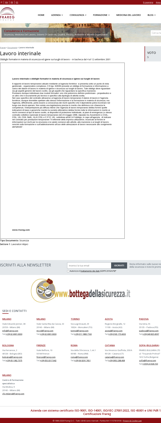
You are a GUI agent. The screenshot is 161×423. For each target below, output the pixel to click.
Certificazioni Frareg (97, 413)
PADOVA (144, 318)
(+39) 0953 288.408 (116, 360)
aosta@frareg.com (113, 330)
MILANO (6, 318)
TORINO (75, 318)
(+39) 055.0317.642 (48, 360)
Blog (150, 15)
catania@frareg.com (114, 356)
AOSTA (109, 318)
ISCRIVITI (119, 265)
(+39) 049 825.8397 (150, 333)
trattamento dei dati (90, 270)
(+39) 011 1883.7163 (83, 333)
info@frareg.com (10, 330)
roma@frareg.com (79, 356)
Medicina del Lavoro (128, 15)
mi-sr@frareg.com (45, 330)
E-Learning (148, 2)
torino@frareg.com (79, 330)
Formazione (100, 15)
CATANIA (110, 344)
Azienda (56, 15)
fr (12, 2)
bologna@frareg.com (12, 356)
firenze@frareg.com (46, 356)
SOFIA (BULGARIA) (149, 344)
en (6, 2)
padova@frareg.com (149, 330)
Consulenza (77, 15)
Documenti (12, 47)
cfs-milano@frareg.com (13, 393)
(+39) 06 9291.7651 (82, 360)
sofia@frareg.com (147, 360)
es (17, 2)
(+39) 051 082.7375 (14, 360)
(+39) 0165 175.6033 (117, 333)
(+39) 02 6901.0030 (14, 333)
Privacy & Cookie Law (132, 420)
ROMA (74, 344)
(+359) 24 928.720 (150, 363)
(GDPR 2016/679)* (108, 270)
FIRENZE (41, 344)
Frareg (3, 47)
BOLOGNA (8, 344)
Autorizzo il (74, 270)
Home (41, 15)
